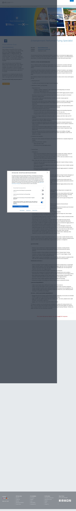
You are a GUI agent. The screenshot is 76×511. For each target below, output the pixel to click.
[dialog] (28, 191)
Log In (72, 0)
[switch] (42, 190)
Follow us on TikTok (70, 501)
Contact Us (18, 499)
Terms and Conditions (20, 502)
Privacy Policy (34, 210)
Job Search (32, 497)
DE (8, 498)
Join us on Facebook (60, 501)
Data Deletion (22, 210)
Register (31, 499)
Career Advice (32, 502)
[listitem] (28, 188)
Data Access (28, 210)
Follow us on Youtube (67, 501)
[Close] (48, 173)
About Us (17, 497)
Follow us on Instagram (65, 501)
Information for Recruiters (49, 497)
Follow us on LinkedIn (62, 501)
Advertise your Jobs (48, 499)
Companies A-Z (33, 504)
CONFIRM (20, 206)
